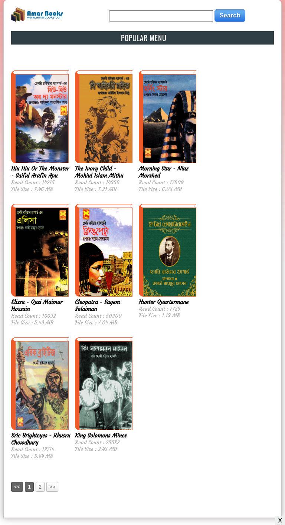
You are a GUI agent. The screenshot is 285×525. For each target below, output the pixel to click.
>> (52, 487)
